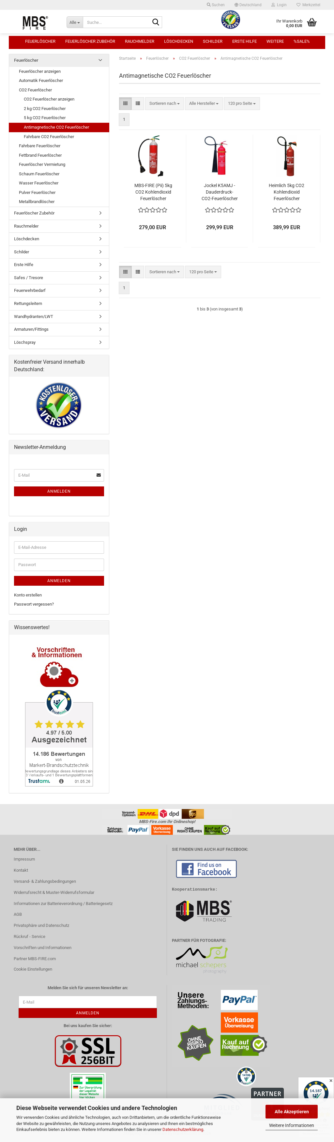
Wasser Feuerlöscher (38, 183)
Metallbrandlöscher (36, 201)
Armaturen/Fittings (31, 329)
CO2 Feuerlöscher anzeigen (49, 99)
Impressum (24, 859)
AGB (18, 914)
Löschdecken (178, 41)
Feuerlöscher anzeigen (40, 71)
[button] (248, 5)
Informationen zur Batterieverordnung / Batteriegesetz (63, 903)
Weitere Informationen (291, 1125)
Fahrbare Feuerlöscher (39, 145)
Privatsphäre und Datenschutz (41, 925)
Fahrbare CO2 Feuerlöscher (49, 136)
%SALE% (302, 41)
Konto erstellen (28, 595)
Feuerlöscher (40, 41)
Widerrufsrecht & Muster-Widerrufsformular (54, 892)
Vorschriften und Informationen (42, 947)
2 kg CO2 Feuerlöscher (45, 108)
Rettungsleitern (28, 303)
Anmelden (59, 491)
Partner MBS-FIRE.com (35, 958)
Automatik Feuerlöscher (41, 80)
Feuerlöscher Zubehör (90, 41)
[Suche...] (75, 22)
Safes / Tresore (28, 277)
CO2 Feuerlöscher (35, 89)
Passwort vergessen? (34, 604)
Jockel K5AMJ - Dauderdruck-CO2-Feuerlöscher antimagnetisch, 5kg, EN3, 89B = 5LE (220, 192)
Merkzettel (308, 5)
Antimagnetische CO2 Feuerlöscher (56, 127)
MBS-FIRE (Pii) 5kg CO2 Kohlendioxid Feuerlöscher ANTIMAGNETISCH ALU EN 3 (153, 192)
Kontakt (21, 870)
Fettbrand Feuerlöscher (40, 155)
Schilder (212, 41)
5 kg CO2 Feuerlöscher (45, 117)
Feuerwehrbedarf (30, 290)
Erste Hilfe (244, 41)
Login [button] (279, 5)
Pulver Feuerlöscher (37, 192)
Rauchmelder (139, 41)
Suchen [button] (216, 5)
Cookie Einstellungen (33, 969)
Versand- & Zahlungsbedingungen (45, 881)
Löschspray (25, 342)
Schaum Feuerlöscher (39, 173)
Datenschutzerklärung (182, 1129)
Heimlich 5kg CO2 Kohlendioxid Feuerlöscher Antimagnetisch (286, 192)
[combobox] (164, 103)
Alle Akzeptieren (292, 1111)
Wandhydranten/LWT (33, 316)
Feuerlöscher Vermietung (42, 164)
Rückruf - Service (29, 936)
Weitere (275, 41)
